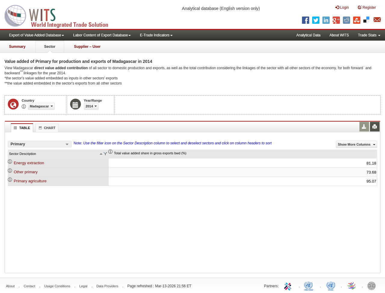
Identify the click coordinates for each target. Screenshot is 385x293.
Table (21, 128)
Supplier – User (87, 47)
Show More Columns (356, 144)
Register (367, 7)
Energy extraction (29, 163)
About (10, 286)
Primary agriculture (30, 181)
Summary (17, 47)
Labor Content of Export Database (102, 35)
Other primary (26, 172)
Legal (83, 286)
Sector (49, 47)
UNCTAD (310, 285)
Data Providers (108, 286)
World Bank (373, 285)
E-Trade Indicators (156, 35)
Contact (29, 286)
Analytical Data (308, 35)
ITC (289, 285)
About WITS (339, 35)
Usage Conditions (57, 286)
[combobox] (40, 144)
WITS (60, 15)
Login (342, 7)
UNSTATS (331, 285)
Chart (46, 128)
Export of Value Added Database (36, 35)
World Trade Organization (352, 285)
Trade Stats (369, 35)
